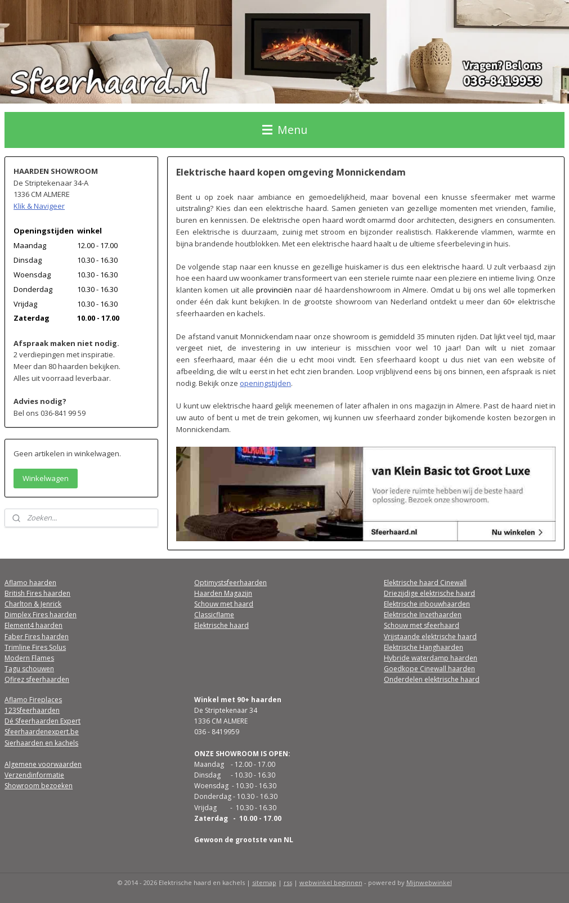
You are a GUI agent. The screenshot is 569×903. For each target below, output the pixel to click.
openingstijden (265, 383)
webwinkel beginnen (330, 882)
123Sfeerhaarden (32, 710)
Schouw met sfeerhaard (421, 625)
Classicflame (214, 614)
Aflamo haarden (30, 582)
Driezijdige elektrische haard (429, 593)
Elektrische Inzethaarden (423, 614)
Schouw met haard (223, 604)
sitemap (264, 882)
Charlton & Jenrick (33, 604)
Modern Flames (29, 658)
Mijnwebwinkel (429, 882)
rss (288, 882)
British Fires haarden (37, 593)
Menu (284, 129)
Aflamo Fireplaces (33, 699)
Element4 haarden (33, 625)
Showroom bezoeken (39, 785)
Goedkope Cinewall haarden (429, 668)
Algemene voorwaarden (43, 764)
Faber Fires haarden (37, 636)
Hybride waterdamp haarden (430, 658)
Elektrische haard (221, 625)
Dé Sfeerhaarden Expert (42, 721)
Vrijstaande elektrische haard (430, 636)
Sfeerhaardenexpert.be (42, 731)
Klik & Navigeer (39, 206)
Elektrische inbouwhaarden (427, 604)
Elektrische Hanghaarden (423, 647)
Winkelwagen (46, 478)
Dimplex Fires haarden (41, 614)
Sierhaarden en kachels (41, 743)
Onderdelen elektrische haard (432, 679)
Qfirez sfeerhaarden (37, 679)
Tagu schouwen (29, 668)
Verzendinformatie (34, 775)
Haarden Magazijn (223, 593)
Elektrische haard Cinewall (425, 582)
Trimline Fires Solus (35, 647)
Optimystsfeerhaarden (230, 582)
